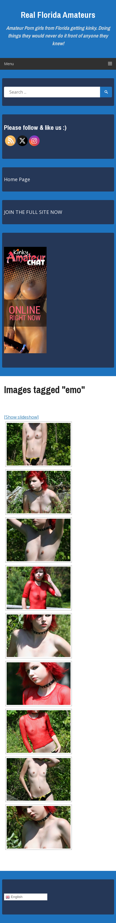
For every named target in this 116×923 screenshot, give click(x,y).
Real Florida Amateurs (58, 14)
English (14, 897)
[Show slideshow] (21, 417)
